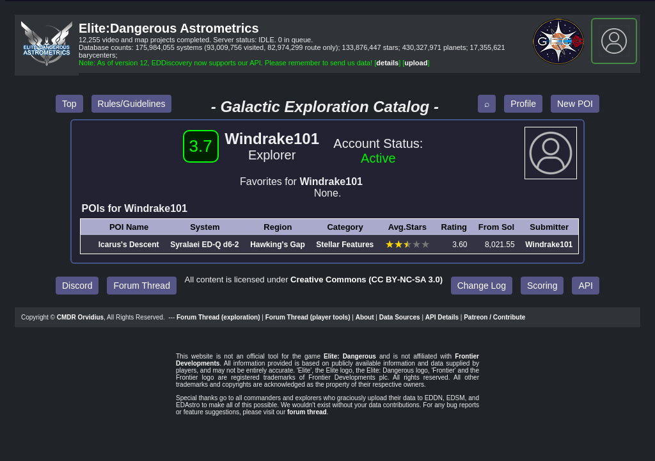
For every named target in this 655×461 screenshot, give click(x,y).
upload (415, 63)
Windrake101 (548, 244)
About (365, 317)
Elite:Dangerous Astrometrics (169, 28)
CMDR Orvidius (80, 317)
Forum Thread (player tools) (308, 317)
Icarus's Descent (129, 244)
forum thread (307, 412)
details (387, 63)
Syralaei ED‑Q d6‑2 (204, 244)
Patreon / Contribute (494, 317)
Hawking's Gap (277, 244)
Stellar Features (345, 244)
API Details (442, 317)
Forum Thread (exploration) (218, 317)
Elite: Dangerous (350, 356)
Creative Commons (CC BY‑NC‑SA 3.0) (366, 279)
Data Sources (399, 317)
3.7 (200, 146)
